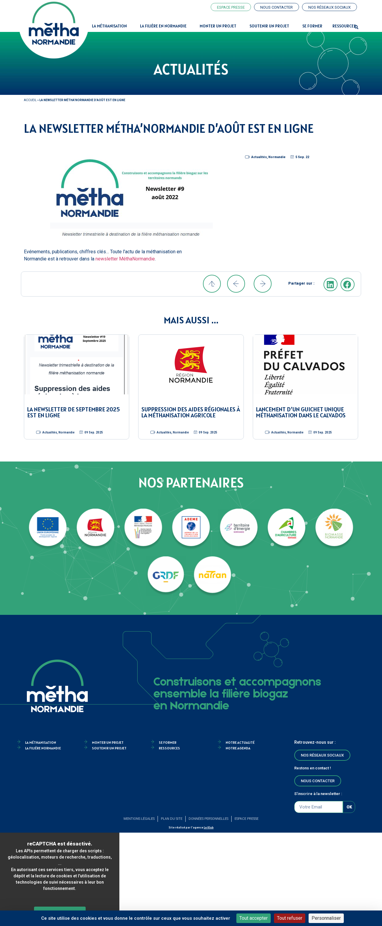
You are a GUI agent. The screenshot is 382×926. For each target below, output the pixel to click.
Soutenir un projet (270, 26)
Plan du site (171, 819)
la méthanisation (40, 742)
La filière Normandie (43, 748)
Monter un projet (219, 26)
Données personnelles (208, 819)
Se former (312, 26)
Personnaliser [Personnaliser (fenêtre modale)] (326, 918)
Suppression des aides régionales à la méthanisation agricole (190, 412)
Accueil (30, 100)
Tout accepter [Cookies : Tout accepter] (253, 918)
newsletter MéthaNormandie (125, 259)
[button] (356, 27)
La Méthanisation (111, 26)
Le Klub (209, 827)
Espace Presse (246, 819)
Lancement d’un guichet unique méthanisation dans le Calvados (301, 412)
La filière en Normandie (165, 26)
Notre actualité (240, 742)
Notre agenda (238, 748)
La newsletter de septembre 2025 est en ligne (73, 412)
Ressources (344, 26)
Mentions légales (139, 819)
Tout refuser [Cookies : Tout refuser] (289, 918)
